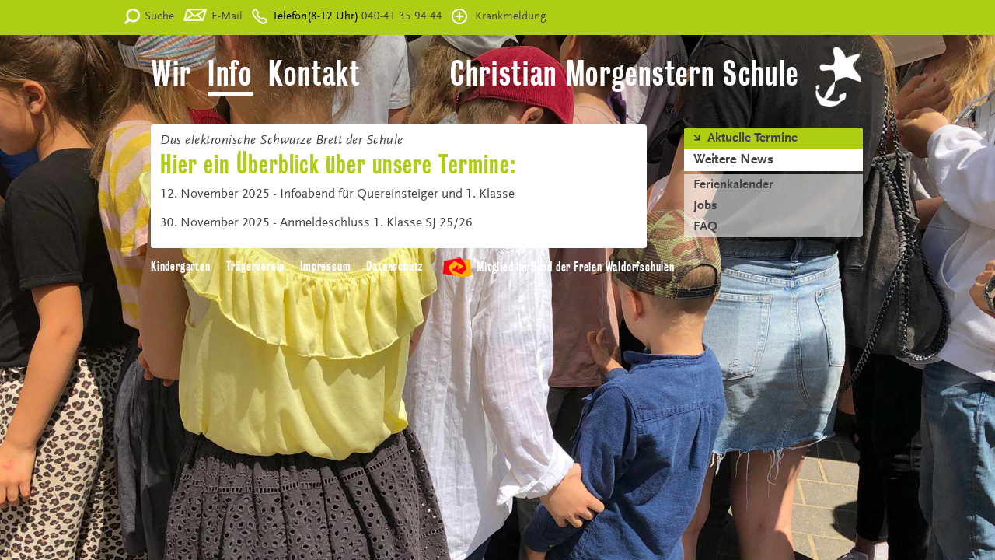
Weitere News (733, 160)
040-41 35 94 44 (400, 17)
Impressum (325, 266)
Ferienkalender (733, 185)
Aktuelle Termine (752, 138)
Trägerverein (255, 266)
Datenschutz (394, 266)
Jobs (705, 206)
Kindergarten (181, 266)
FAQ (705, 227)
